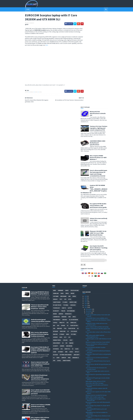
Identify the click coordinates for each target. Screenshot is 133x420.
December (89, 216)
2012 (86, 214)
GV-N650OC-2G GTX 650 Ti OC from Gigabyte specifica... (97, 344)
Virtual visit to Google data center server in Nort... (97, 279)
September (89, 388)
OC (67, 232)
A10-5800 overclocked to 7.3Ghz (94, 367)
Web (66, 259)
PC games (65, 209)
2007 (86, 412)
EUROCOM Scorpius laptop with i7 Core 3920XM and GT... (96, 361)
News (33, 92)
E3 (72, 256)
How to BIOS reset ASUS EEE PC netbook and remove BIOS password (40, 299)
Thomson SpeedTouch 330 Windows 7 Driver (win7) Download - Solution (39, 214)
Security (55, 253)
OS (77, 235)
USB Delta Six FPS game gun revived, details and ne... (98, 285)
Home (24, 9)
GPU (58, 232)
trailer (63, 218)
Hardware (60, 197)
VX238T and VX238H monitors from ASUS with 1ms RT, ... (98, 222)
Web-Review (69, 253)
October (88, 220)
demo (67, 241)
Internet (60, 259)
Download (56, 200)
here (64, 45)
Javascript (76, 262)
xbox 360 (55, 241)
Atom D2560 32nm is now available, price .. (97, 225)
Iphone (63, 232)
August (88, 390)
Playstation (71, 235)
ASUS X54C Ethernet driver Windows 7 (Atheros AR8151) (96, 370)
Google (55, 229)
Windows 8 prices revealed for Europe (96, 302)
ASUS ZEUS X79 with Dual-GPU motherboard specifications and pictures (40, 284)
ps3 (62, 256)
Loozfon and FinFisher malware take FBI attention (96, 296)
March (88, 399)
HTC (65, 244)
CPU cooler (74, 238)
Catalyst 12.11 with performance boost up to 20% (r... (98, 269)
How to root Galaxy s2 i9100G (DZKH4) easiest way (40, 313)
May (87, 395)
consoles (72, 212)
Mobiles (29, 92)
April (87, 397)
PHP (54, 267)
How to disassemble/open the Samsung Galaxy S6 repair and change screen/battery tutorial (101, 80)
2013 (86, 213)
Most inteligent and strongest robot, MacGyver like (96, 306)
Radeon (71, 250)
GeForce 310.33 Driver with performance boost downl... (97, 252)
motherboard (71, 218)
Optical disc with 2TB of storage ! (95, 290)
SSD (54, 235)
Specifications (75, 197)
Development (56, 250)
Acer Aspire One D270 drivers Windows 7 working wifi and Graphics (101, 155)
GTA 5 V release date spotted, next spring (97, 234)
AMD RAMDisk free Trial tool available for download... (97, 320)
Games (66, 197)
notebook (56, 256)
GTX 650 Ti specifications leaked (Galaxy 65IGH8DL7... (96, 375)
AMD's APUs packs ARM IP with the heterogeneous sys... (95, 243)
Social (59, 267)
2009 (86, 408)
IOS (66, 250)
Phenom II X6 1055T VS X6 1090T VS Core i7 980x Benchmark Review (101, 140)
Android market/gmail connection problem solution (40, 227)
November (89, 218)
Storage (62, 241)
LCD (69, 244)
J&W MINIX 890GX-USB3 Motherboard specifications (100, 50)
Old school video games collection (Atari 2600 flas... (98, 354)
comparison (56, 224)
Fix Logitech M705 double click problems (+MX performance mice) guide (101, 112)
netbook (55, 238)
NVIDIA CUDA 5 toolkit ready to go (95, 304)
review (55, 221)
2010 (86, 406)
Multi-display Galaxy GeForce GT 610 (95, 288)
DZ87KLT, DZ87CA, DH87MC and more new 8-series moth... (97, 327)
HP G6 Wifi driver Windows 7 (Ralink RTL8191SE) (95, 337)
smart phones (66, 267)
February (88, 401)
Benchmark (63, 203)
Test (61, 206)
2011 (86, 404)
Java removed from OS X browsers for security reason (96, 275)
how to (64, 215)
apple (74, 224)
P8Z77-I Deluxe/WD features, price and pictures (96, 317)
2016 (86, 207)
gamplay (64, 265)
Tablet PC (61, 229)
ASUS (61, 244)
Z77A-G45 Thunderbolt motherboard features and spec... (98, 258)
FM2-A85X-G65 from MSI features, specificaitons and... (95, 382)
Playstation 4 (74, 232)
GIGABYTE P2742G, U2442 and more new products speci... (96, 231)
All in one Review (73, 227)
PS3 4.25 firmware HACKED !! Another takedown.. (95, 255)
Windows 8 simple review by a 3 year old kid (98, 249)
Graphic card (72, 209)
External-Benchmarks (66, 262)
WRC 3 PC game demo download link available (98, 330)
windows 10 (76, 265)
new (69, 224)
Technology (56, 215)
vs (62, 250)
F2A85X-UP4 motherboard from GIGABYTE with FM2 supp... (98, 385)
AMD (69, 203)
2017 (86, 205)
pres (69, 265)
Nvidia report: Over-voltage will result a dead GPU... (98, 347)
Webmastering (57, 247)
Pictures (73, 241)
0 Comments (28, 23)
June (87, 393)
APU (54, 232)
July (87, 391)
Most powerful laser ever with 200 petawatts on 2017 (98, 310)
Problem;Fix (68, 221)
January (88, 403)
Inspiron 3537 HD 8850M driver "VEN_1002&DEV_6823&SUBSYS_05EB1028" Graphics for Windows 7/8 (97, 96)
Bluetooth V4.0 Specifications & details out (101, 20)
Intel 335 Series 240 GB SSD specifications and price (98, 272)
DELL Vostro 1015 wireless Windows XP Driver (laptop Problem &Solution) (39, 241)
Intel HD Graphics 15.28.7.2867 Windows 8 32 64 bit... (98, 246)
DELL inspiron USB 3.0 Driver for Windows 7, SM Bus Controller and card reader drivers (40, 327)
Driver (72, 200)
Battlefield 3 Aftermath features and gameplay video (98, 262)
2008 (86, 410)
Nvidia (74, 203)
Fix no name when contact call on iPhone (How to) (98, 240)
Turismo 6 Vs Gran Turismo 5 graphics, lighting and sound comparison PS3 (101, 35)
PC (68, 238)
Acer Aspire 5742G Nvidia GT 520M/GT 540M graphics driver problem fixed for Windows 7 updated (40, 257)
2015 (86, 209)
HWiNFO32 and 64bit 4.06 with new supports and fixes (97, 351)
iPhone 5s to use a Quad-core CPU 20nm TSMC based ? (98, 299)
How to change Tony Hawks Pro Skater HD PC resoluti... (98, 313)
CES (67, 229)
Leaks (58, 265)
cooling (65, 247)
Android (61, 221)
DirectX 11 (67, 256)
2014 (86, 211)
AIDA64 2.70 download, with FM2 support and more (98, 236)
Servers (62, 253)
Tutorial (65, 212)
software (55, 203)
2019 (86, 203)
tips (65, 235)
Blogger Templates (42, 417)
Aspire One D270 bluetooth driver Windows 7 (98, 331)
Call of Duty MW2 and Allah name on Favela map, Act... (97, 334)
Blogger (55, 262)
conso (71, 259)
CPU (65, 206)
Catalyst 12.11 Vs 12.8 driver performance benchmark (97, 265)
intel (69, 206)
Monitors (62, 238)
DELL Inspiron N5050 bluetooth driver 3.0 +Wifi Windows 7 (101, 64)
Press (67, 200)
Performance (56, 227)
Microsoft (56, 218)
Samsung (64, 227)
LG (53, 265)
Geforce (55, 244)
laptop (23, 92)
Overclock (73, 229)
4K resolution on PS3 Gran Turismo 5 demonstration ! (95, 357)
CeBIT (71, 247)
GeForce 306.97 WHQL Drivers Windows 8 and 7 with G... (98, 323)
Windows (64, 224)
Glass (76, 256)
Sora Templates (32, 417)
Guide (54, 259)
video (37, 92)
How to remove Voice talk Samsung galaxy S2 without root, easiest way (40, 271)
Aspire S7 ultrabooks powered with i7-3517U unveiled (98, 378)
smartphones (57, 209)
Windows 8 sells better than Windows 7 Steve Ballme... (98, 228)
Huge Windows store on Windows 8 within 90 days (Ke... (98, 341)
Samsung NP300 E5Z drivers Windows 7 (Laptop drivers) (40, 200)
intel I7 (77, 259)
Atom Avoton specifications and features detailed (97, 293)
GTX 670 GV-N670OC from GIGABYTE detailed (98, 372)
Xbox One (59, 235)
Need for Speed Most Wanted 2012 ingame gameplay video (97, 364)
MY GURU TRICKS (57, 212)
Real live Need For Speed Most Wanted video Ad (98, 282)
